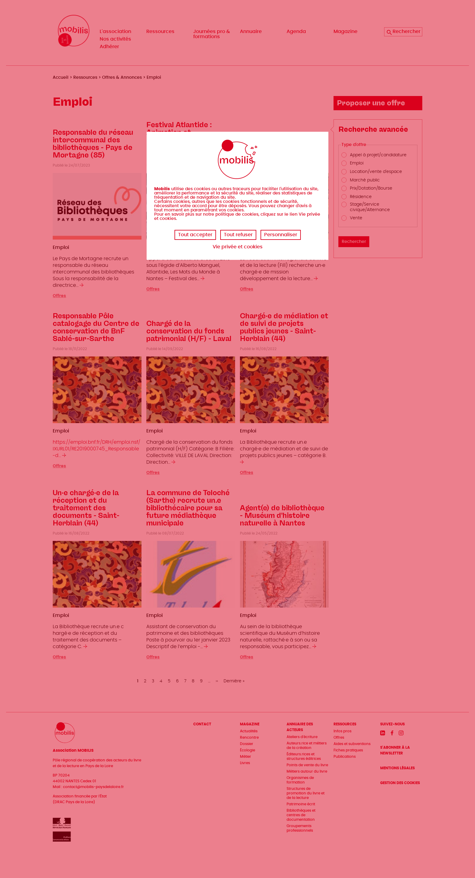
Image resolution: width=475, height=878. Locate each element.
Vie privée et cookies (238, 246)
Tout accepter (195, 234)
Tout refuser (238, 234)
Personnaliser (280, 234)
